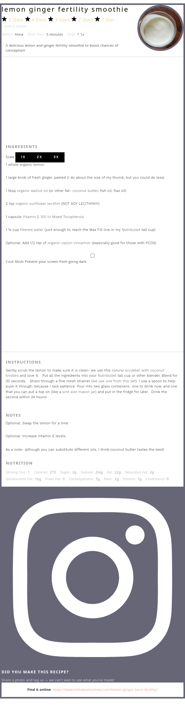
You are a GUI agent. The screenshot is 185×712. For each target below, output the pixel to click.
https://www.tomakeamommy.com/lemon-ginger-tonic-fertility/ (105, 689)
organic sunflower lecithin (38, 204)
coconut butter (85, 191)
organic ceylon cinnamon (69, 243)
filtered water (32, 230)
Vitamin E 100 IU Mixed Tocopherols (53, 217)
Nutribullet (131, 230)
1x (23, 157)
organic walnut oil (33, 191)
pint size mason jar (79, 392)
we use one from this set (114, 381)
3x (56, 157)
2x (39, 157)
